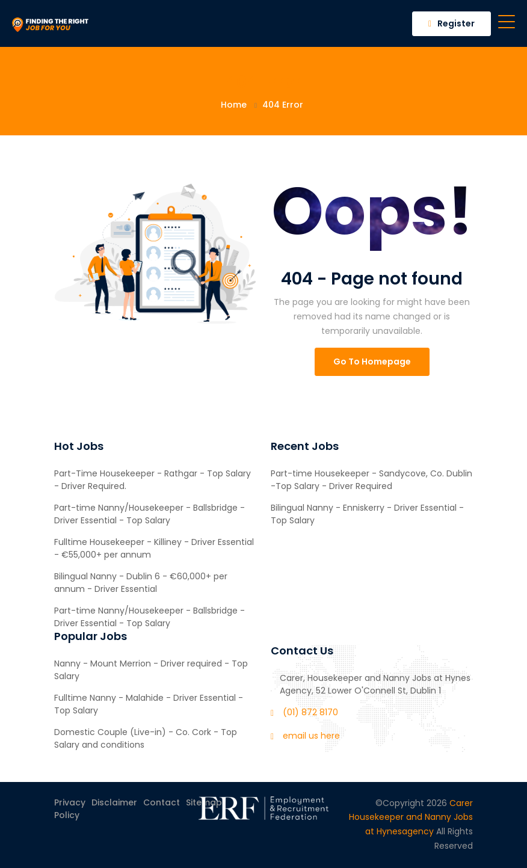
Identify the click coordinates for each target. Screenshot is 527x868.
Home (234, 105)
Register (451, 23)
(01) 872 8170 (310, 712)
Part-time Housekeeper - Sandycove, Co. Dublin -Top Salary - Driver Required (371, 479)
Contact (161, 802)
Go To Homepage (372, 362)
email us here (311, 736)
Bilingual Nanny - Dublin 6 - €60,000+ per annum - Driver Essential (140, 582)
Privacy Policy (69, 808)
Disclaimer (114, 802)
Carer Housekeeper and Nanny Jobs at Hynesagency (411, 817)
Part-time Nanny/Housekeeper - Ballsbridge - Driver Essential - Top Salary (149, 514)
